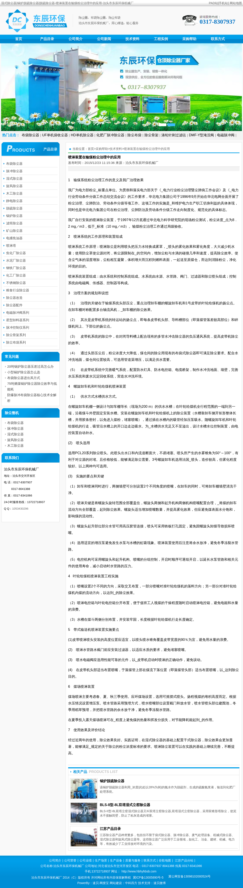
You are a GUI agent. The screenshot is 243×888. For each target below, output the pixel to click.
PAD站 (213, 3)
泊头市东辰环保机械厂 (141, 163)
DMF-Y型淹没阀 (201, 135)
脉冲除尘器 (14, 171)
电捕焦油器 (14, 238)
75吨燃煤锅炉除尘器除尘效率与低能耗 (32, 386)
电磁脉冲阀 (225, 135)
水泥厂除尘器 (16, 260)
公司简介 (76, 39)
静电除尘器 (14, 201)
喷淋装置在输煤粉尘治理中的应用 (147, 149)
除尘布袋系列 (16, 342)
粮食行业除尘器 (17, 290)
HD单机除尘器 (82, 135)
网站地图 (236, 3)
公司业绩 (85, 860)
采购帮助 (189, 39)
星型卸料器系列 (17, 320)
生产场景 (101, 860)
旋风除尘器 (14, 186)
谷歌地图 (165, 860)
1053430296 (20, 508)
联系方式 (218, 39)
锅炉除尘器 (14, 216)
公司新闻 (104, 39)
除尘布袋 (134, 135)
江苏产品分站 (184, 860)
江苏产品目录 (110, 829)
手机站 (223, 3)
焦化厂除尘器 (16, 253)
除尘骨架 (151, 135)
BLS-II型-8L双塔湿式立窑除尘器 (125, 805)
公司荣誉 (70, 860)
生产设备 (116, 860)
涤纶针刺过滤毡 (173, 135)
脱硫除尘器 (14, 208)
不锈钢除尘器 (16, 283)
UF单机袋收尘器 (55, 135)
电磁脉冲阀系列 (17, 312)
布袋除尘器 (30, 135)
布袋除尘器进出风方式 (23, 378)
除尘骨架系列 (16, 335)
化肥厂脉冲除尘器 (110, 135)
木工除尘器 (14, 193)
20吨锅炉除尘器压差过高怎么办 (30, 366)
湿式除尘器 (14, 178)
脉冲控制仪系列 (17, 327)
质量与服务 (133, 860)
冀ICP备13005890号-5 (148, 877)
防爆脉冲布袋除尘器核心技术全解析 (31, 397)
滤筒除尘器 (14, 223)
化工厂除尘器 (16, 275)
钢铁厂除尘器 (16, 268)
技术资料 (132, 39)
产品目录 (47, 39)
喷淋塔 (11, 245)
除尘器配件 (14, 305)
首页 (18, 39)
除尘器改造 (14, 298)
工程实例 (161, 39)
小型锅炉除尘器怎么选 (23, 372)
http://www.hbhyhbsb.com (139, 871)
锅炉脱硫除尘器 (112, 781)
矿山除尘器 (14, 230)
